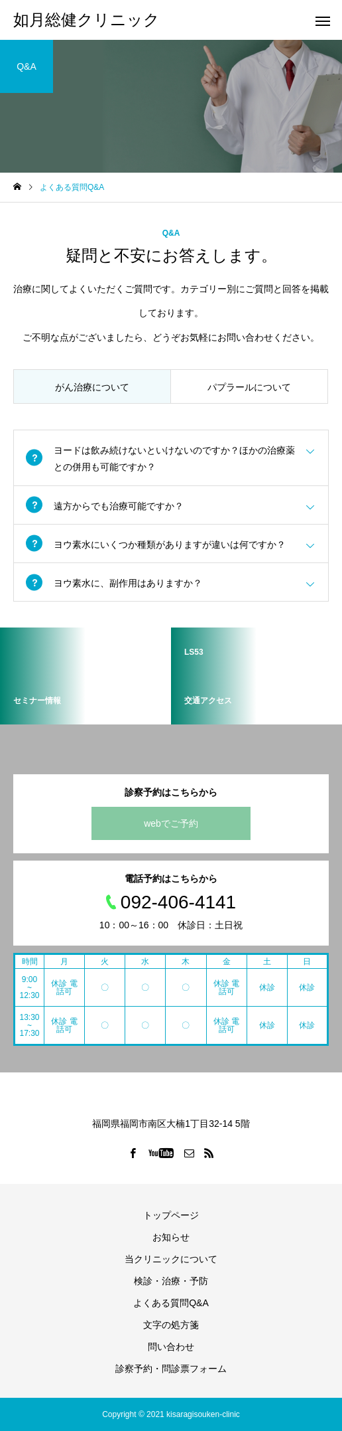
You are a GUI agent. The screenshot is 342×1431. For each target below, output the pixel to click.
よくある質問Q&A (171, 1303)
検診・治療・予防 (171, 1281)
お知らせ (171, 1237)
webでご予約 (171, 823)
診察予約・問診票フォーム (171, 1368)
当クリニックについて (171, 1259)
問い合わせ (171, 1346)
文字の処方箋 (171, 1324)
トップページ (171, 1215)
